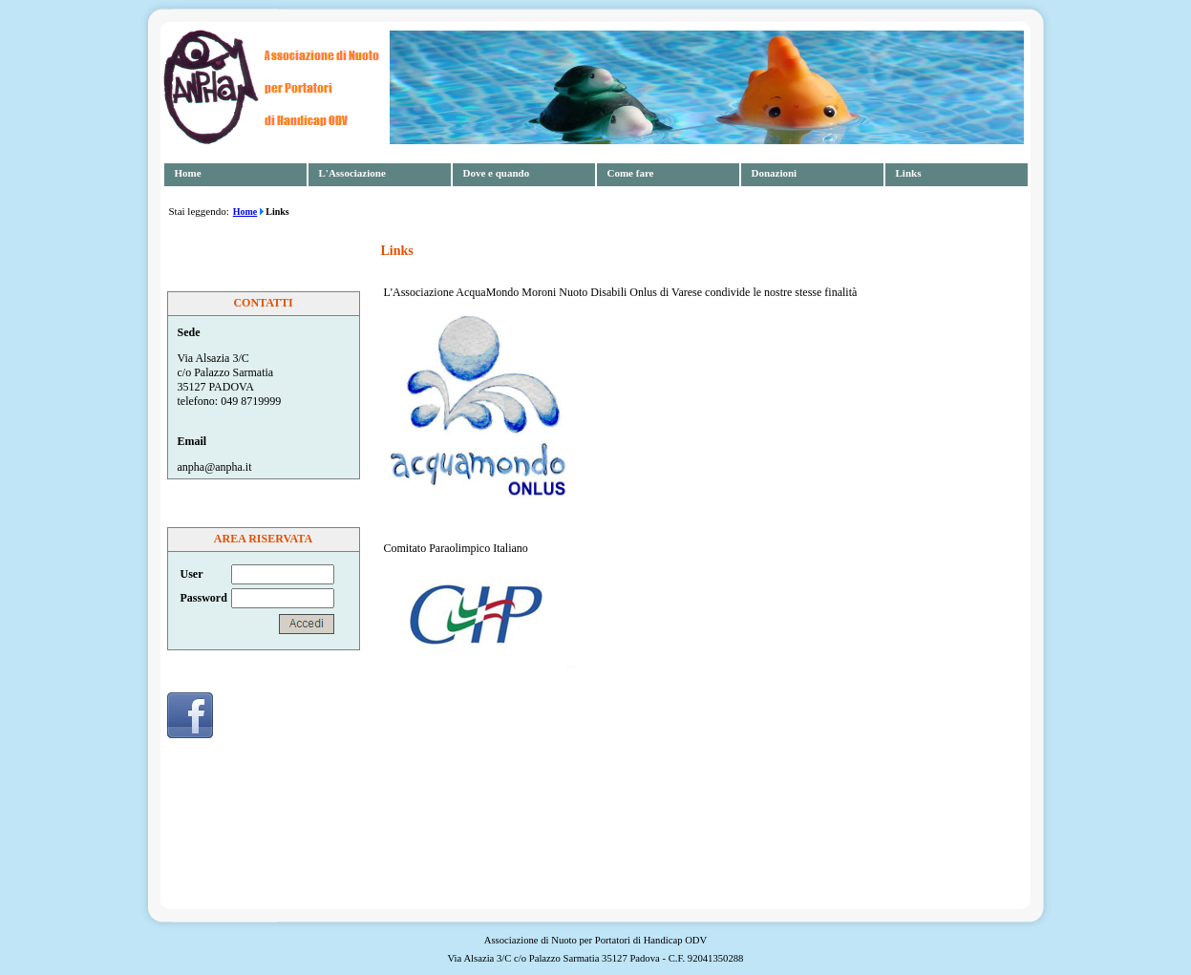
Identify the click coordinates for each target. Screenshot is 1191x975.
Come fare (630, 173)
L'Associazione (352, 173)
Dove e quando (496, 173)
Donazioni (775, 173)
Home (188, 173)
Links (909, 173)
